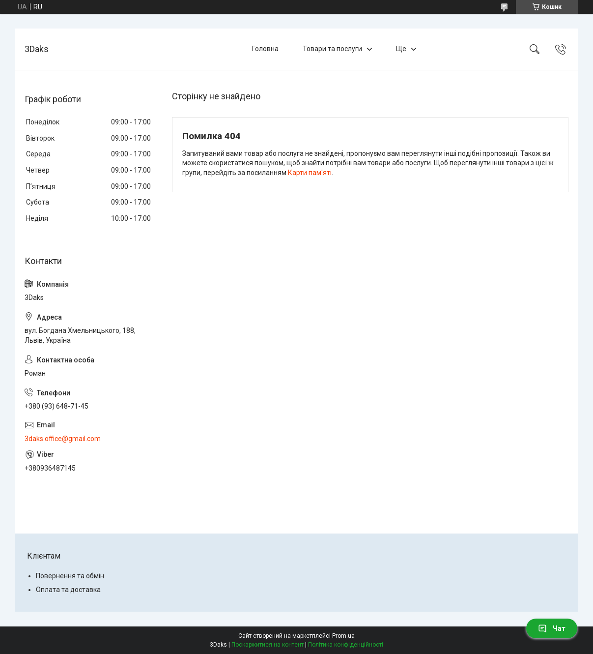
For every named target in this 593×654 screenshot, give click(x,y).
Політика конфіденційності (345, 644)
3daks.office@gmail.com (63, 439)
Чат (551, 628)
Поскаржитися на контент (267, 644)
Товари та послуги (332, 49)
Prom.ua (343, 635)
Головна (265, 49)
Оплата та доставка (68, 590)
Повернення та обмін (70, 576)
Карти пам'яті (310, 173)
